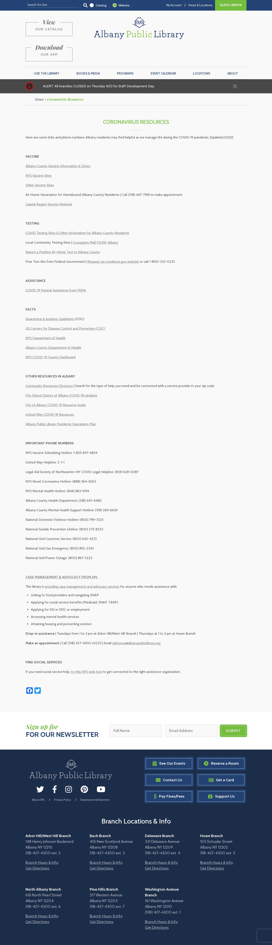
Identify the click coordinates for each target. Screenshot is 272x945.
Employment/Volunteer (95, 779)
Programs (125, 53)
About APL (38, 779)
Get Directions (37, 848)
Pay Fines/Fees (169, 776)
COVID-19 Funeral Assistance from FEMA (56, 270)
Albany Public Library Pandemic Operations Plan (61, 404)
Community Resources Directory (49, 366)
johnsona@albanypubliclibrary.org (136, 623)
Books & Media (88, 53)
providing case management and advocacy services (82, 566)
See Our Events (169, 743)
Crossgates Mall (84, 222)
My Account (173, 5)
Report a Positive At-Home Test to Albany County (63, 232)
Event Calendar (163, 53)
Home (39, 79)
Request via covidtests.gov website (113, 241)
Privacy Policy (62, 779)
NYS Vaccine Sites (39, 155)
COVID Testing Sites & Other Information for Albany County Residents (77, 213)
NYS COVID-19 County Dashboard (50, 337)
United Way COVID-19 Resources (50, 394)
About (232, 53)
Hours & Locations (200, 5)
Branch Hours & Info (42, 842)
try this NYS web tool (86, 652)
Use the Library (46, 53)
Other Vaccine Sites (40, 165)
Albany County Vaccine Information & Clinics (58, 146)
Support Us (221, 776)
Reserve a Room (221, 743)
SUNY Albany (108, 222)
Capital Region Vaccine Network (49, 184)
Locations (201, 53)
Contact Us (169, 759)
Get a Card (221, 759)
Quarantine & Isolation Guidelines (50, 299)
